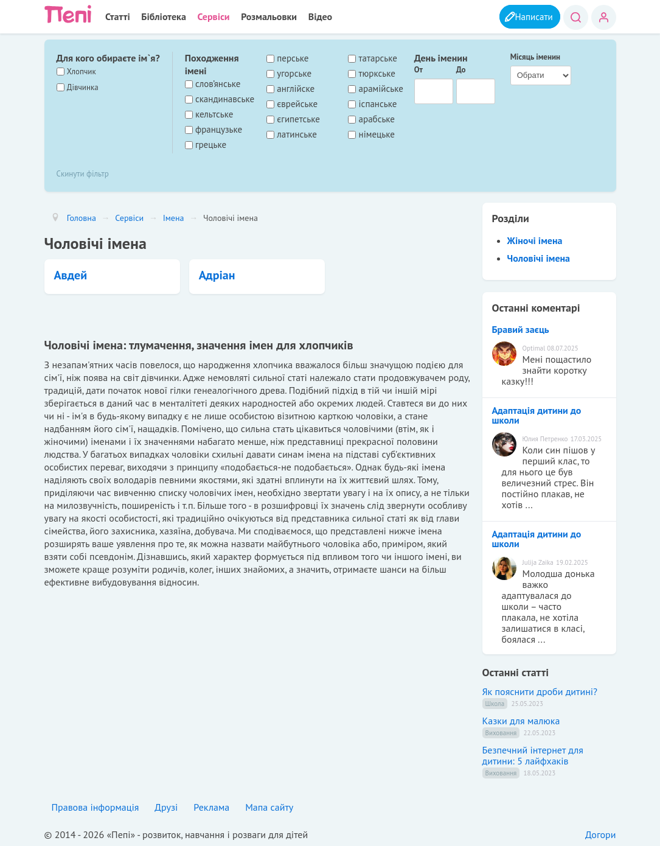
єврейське (297, 103)
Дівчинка (83, 87)
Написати (530, 16)
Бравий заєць (520, 329)
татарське (378, 57)
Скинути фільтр (83, 173)
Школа (495, 703)
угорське (294, 73)
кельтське (214, 113)
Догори (600, 834)
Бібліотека (161, 16)
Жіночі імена (535, 240)
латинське (297, 133)
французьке (218, 129)
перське (292, 57)
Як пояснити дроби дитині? (540, 690)
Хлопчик (81, 71)
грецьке (210, 144)
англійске (295, 88)
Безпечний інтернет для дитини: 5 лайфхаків (532, 755)
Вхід (603, 17)
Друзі (166, 806)
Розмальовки (263, 16)
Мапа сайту (269, 806)
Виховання (501, 732)
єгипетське (298, 118)
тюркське (377, 73)
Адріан (217, 274)
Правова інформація (95, 806)
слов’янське (217, 83)
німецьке (377, 133)
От (418, 69)
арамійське (381, 88)
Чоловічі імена (539, 257)
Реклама (211, 806)
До (461, 69)
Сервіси (209, 16)
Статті (117, 16)
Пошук (575, 17)
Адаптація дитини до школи (537, 414)
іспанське (378, 103)
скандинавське (224, 98)
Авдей (71, 274)
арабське (377, 118)
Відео (313, 16)
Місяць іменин (535, 56)
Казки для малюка (521, 720)
